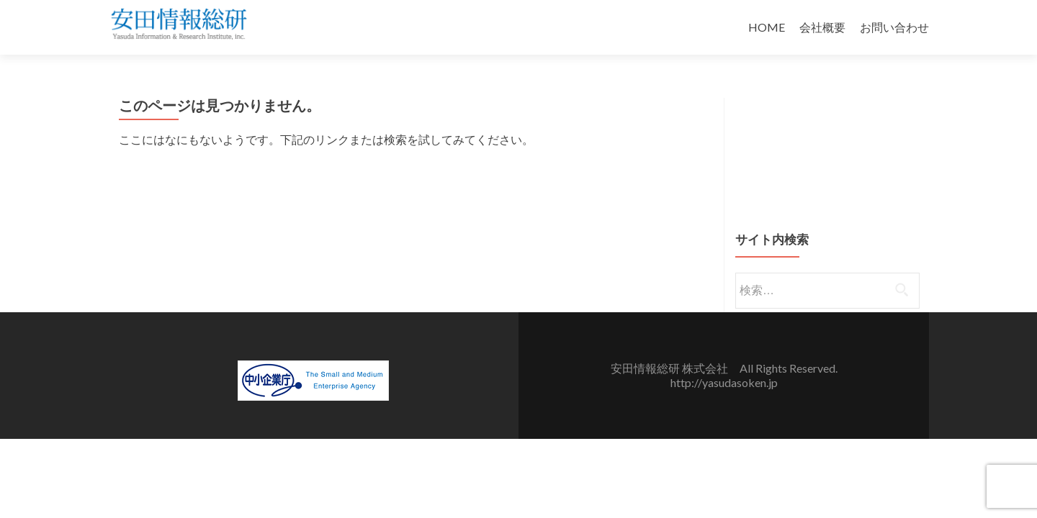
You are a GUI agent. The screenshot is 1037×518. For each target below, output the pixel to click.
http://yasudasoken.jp (724, 382)
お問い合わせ (894, 27)
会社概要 (822, 27)
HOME (766, 27)
